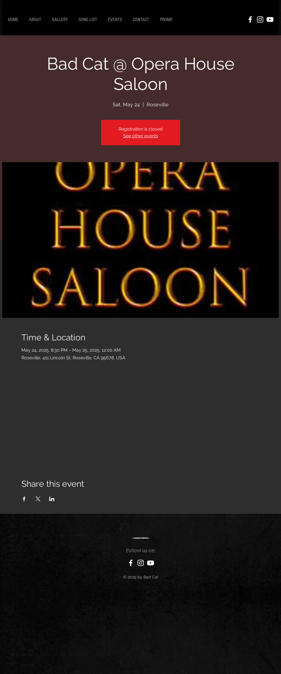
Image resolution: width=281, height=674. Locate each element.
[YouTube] (270, 19)
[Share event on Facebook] (24, 499)
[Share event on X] (38, 499)
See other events (140, 135)
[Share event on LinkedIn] (52, 499)
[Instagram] (260, 19)
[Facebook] (250, 19)
